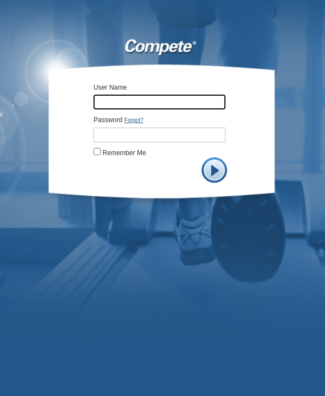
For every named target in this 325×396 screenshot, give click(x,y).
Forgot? (133, 120)
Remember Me (123, 153)
